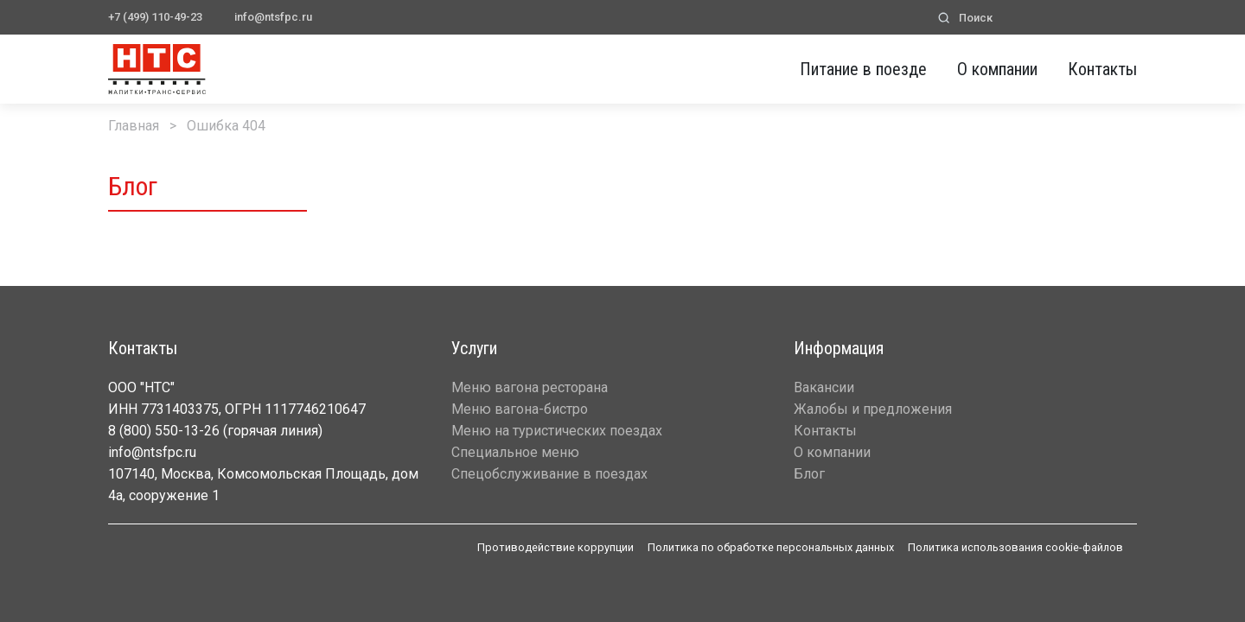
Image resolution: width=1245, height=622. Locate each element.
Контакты (1102, 69)
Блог (809, 474)
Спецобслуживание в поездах (549, 474)
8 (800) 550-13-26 (164, 430)
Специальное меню (515, 452)
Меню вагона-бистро (519, 409)
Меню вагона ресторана (529, 387)
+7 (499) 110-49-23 (155, 16)
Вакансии (824, 387)
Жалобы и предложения (873, 409)
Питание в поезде (863, 69)
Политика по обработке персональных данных (771, 547)
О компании (997, 69)
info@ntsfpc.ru (273, 16)
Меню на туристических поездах (556, 430)
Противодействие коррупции (555, 547)
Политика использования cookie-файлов (1015, 547)
